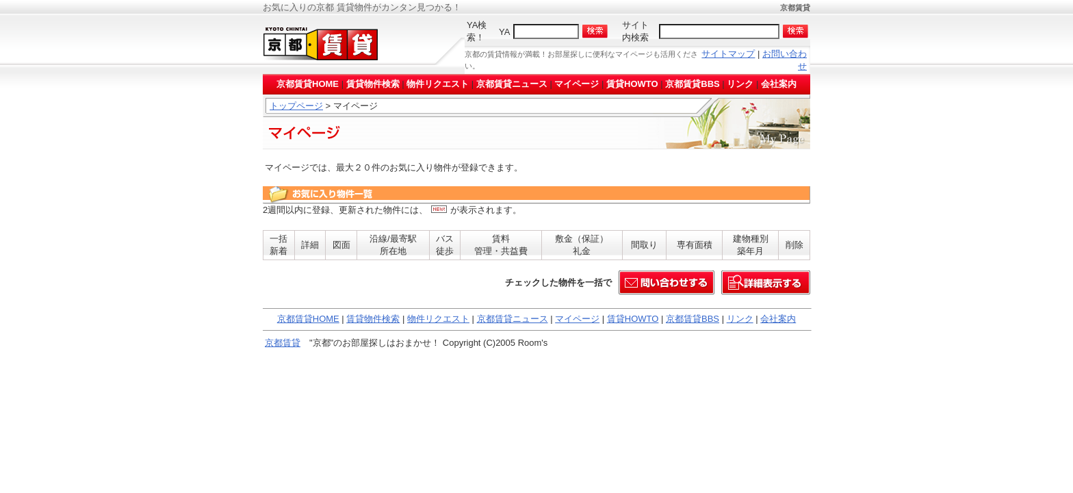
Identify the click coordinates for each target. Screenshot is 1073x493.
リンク (740, 84)
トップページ (296, 106)
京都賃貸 (282, 343)
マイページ (576, 84)
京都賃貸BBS (692, 84)
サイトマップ (728, 54)
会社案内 (779, 84)
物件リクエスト (437, 84)
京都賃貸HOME (307, 84)
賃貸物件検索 (373, 84)
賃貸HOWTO (632, 84)
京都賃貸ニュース (511, 84)
